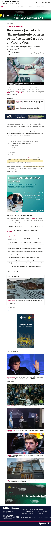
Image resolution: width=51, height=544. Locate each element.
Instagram (30, 517)
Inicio (8, 23)
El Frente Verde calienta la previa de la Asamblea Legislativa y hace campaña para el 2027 (25, 243)
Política (30, 6)
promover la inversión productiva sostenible (19, 157)
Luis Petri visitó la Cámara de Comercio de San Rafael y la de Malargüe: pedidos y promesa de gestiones (24, 239)
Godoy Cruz (21, 92)
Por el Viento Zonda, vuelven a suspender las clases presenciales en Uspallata (23, 245)
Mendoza (17, 91)
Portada (11, 6)
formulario (33, 218)
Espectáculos (44, 511)
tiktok (28, 517)
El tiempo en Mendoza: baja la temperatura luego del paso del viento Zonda (23, 257)
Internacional (40, 513)
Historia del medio (46, 517)
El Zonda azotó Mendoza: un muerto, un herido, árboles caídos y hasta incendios (24, 266)
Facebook (22, 517)
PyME (8, 92)
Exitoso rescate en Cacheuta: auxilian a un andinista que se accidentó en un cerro (24, 248)
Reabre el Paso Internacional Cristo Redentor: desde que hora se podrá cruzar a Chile (25, 251)
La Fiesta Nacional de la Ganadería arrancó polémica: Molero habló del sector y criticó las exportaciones (25, 263)
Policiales (37, 511)
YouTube (26, 517)
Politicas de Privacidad (40, 517)
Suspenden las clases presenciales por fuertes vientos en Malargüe (21, 260)
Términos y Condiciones (34, 517)
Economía (28, 513)
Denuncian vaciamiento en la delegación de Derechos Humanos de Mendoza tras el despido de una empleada (25, 254)
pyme (14, 230)
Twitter (24, 517)
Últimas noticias (21, 6)
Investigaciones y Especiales (43, 6)
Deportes (41, 509)
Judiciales (34, 513)
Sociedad (12, 23)
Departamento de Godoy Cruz (30, 230)
